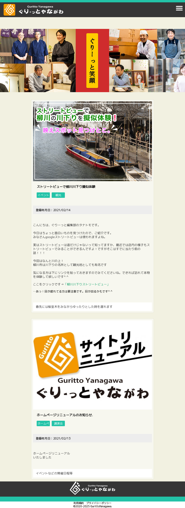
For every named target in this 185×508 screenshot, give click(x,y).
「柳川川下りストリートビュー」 (87, 284)
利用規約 (79, 503)
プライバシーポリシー (98, 503)
